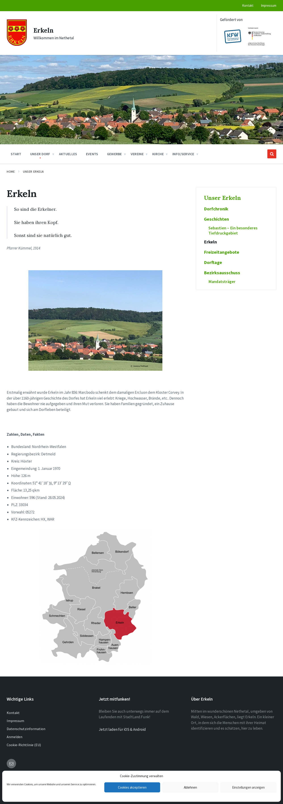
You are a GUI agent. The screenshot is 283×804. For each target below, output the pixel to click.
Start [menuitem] (16, 154)
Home (11, 172)
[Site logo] (17, 44)
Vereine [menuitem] (137, 154)
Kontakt (13, 712)
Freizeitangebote (221, 252)
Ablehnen (190, 787)
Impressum (15, 720)
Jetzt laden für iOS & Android (122, 729)
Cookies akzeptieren (132, 787)
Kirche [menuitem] (158, 154)
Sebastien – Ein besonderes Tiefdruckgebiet (233, 230)
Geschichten (216, 219)
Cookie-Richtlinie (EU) (24, 745)
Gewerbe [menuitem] (114, 154)
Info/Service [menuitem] (183, 154)
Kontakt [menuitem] (248, 5)
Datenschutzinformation (26, 729)
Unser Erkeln (33, 172)
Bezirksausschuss (222, 273)
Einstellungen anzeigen (248, 787)
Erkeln (44, 30)
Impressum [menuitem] (268, 5)
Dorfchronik (216, 209)
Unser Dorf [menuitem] (40, 154)
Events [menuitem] (92, 154)
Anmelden (14, 737)
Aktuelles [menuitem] (68, 154)
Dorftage (213, 262)
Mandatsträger (221, 281)
